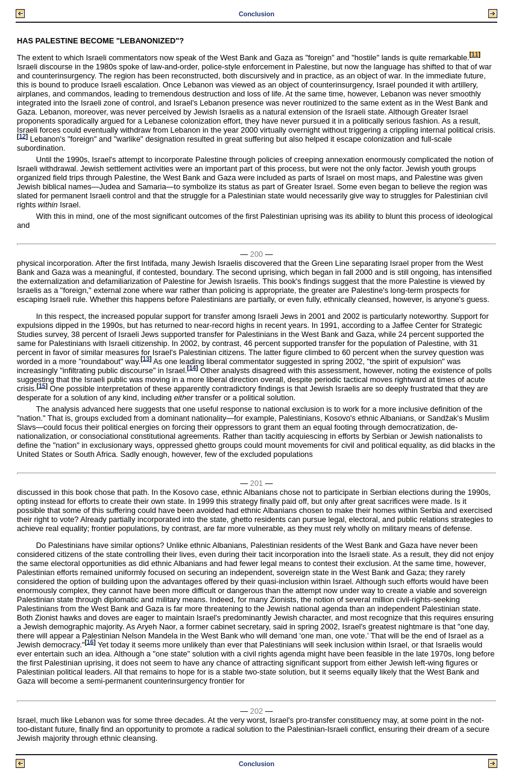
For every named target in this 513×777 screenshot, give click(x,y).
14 (192, 367)
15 (42, 385)
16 (90, 641)
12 (22, 136)
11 (474, 54)
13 (146, 358)
